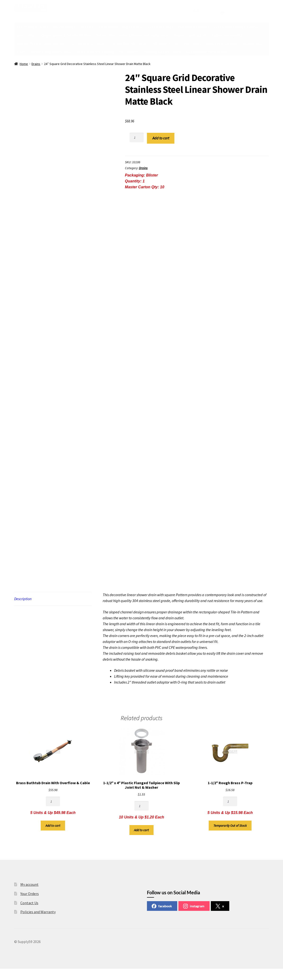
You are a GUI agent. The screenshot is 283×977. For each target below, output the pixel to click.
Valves (179, 35)
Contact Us (29, 902)
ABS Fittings (192, 44)
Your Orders (29, 893)
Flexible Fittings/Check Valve (51, 52)
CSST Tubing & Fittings (32, 27)
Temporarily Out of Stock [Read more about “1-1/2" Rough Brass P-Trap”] (230, 825)
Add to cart (160, 138)
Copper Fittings (64, 27)
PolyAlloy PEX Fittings (194, 27)
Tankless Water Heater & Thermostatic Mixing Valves (132, 35)
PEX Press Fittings (160, 27)
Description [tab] (22, 598)
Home (24, 64)
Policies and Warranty (38, 911)
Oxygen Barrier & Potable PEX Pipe (65, 35)
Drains (21, 52)
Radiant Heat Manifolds (228, 35)
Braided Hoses (253, 44)
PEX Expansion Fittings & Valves (236, 27)
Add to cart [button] (52, 825)
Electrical (87, 27)
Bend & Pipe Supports (222, 44)
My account (29, 884)
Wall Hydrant (198, 35)
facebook (162, 906)
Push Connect (129, 52)
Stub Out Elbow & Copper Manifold (41, 44)
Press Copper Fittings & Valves (121, 27)
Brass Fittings (26, 35)
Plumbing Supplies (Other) (162, 52)
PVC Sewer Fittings (165, 44)
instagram (193, 906)
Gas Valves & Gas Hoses (88, 44)
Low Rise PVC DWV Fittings (128, 44)
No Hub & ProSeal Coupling (95, 52)
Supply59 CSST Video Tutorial (206, 52)
